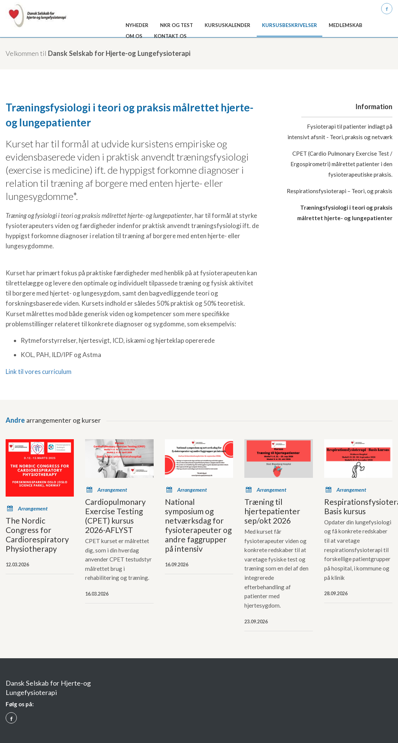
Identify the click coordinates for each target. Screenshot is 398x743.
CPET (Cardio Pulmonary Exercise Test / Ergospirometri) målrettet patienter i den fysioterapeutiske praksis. (341, 164)
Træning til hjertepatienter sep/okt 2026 (272, 511)
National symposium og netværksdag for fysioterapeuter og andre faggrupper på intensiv (198, 525)
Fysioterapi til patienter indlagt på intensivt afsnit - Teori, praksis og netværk (339, 131)
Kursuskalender (227, 25)
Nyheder (137, 25)
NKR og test (176, 25)
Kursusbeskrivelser (289, 25)
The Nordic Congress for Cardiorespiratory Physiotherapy (37, 534)
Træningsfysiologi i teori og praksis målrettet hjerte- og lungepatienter (344, 212)
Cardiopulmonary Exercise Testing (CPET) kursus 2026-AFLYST (115, 515)
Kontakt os (170, 36)
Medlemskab (345, 25)
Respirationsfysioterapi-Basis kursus (358, 506)
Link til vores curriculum (39, 371)
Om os (134, 36)
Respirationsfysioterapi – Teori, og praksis (339, 191)
